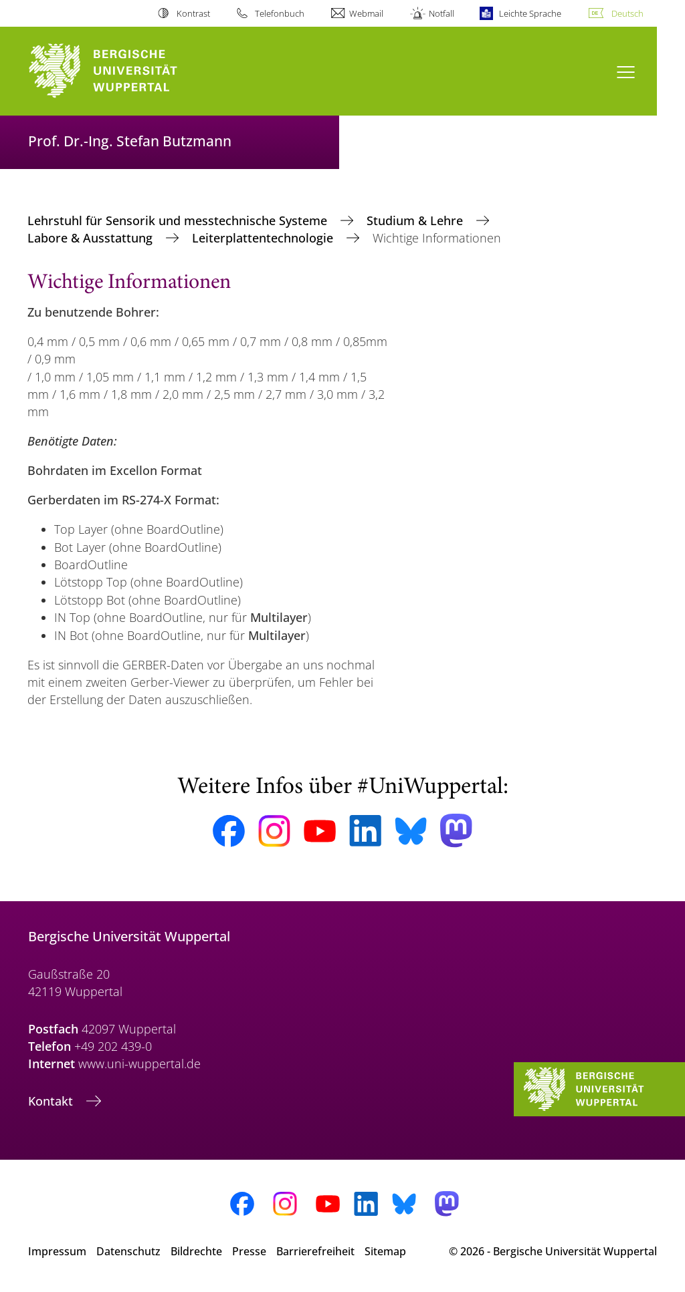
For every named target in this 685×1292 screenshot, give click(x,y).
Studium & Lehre (416, 220)
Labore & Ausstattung (91, 238)
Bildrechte (196, 1251)
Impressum (57, 1251)
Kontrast (193, 13)
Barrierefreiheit (315, 1251)
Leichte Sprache (530, 13)
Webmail (366, 13)
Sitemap (385, 1251)
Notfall (441, 13)
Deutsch (627, 13)
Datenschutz (128, 1251)
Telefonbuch (279, 13)
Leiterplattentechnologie (264, 238)
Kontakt (52, 1101)
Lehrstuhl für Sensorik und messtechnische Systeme (178, 220)
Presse (249, 1251)
